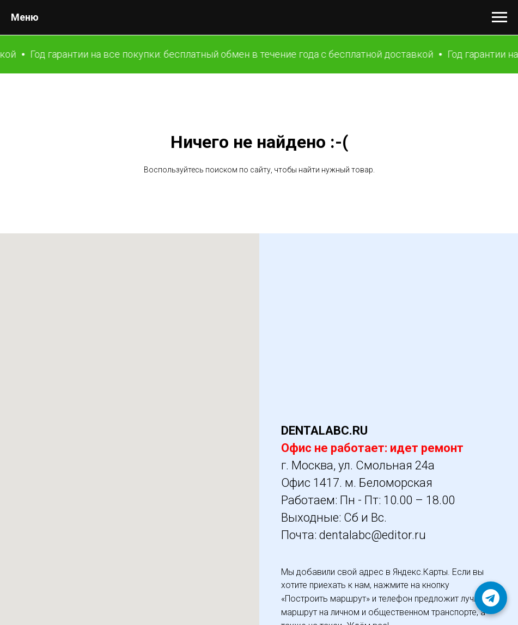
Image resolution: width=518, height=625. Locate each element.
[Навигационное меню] (499, 17)
